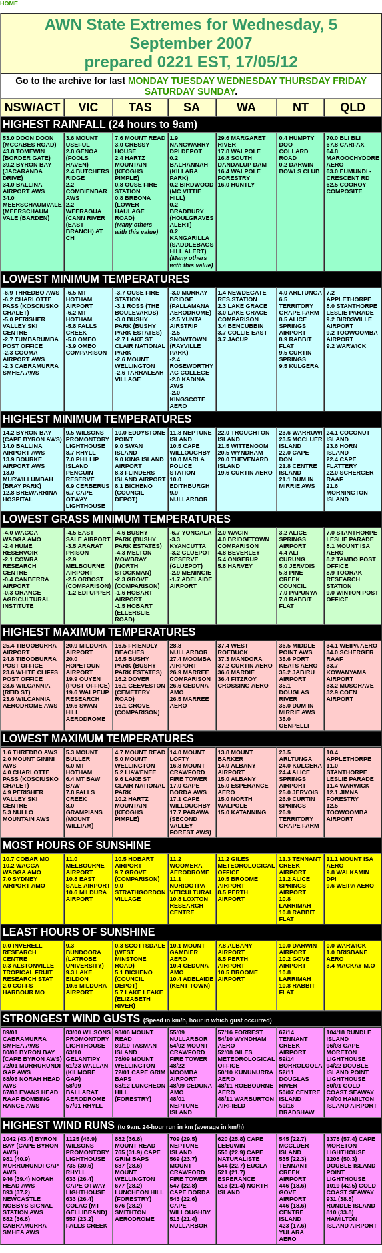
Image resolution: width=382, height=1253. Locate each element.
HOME (9, 3)
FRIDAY (350, 80)
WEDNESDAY (247, 80)
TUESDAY (193, 80)
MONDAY (148, 80)
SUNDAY (216, 91)
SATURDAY (170, 91)
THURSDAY (304, 80)
